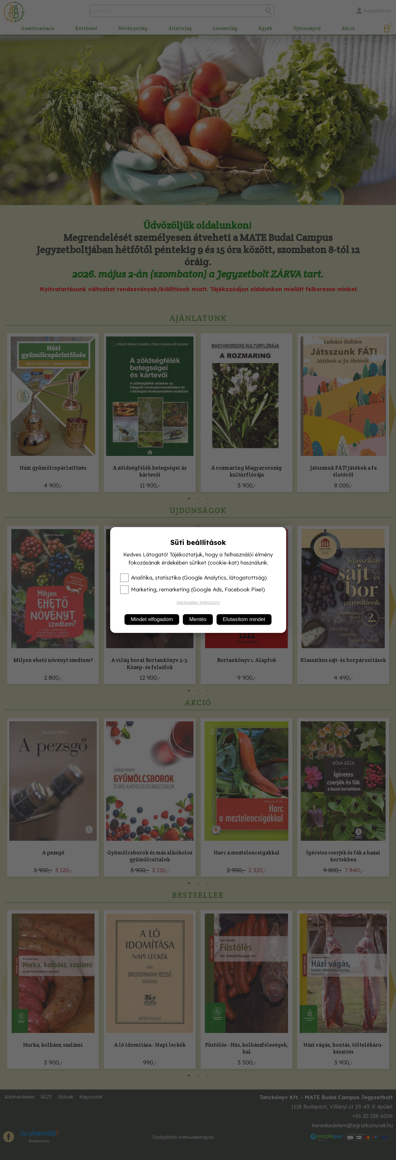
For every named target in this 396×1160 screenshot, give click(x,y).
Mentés (198, 619)
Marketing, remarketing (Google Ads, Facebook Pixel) (192, 589)
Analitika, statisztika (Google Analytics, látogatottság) (193, 577)
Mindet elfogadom (152, 619)
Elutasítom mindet (244, 619)
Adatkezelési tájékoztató (198, 602)
